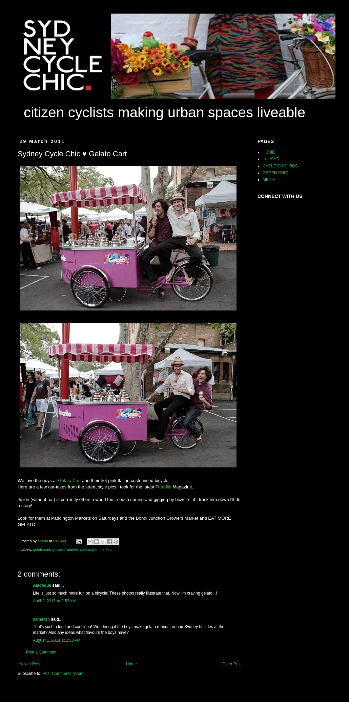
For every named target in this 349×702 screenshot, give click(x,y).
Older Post (232, 664)
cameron (41, 619)
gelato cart (41, 549)
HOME (269, 152)
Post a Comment (41, 652)
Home (131, 664)
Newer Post (29, 664)
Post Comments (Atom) (63, 673)
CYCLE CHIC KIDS (280, 166)
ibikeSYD (271, 159)
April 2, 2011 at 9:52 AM (54, 601)
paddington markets (96, 549)
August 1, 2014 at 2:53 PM (56, 640)
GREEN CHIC (275, 173)
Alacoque (42, 585)
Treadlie (163, 486)
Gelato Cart (69, 480)
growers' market (65, 549)
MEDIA (269, 179)
